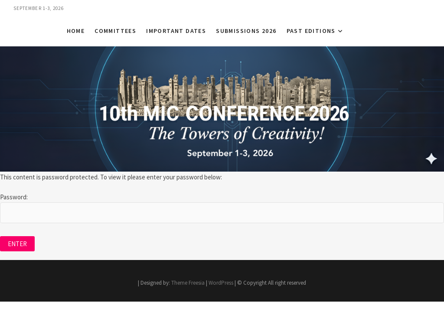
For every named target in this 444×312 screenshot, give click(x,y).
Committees (115, 31)
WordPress (221, 282)
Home (76, 31)
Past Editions (311, 31)
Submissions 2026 (246, 31)
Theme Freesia (188, 282)
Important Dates (176, 31)
